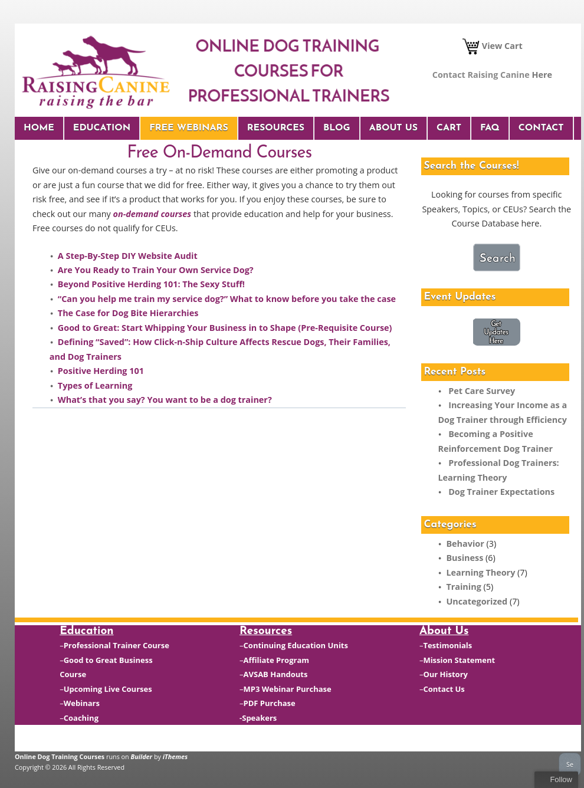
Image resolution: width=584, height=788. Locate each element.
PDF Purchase (270, 703)
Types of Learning (95, 385)
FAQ (490, 128)
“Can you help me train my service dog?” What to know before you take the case (227, 298)
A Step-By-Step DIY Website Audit (128, 255)
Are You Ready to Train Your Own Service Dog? (156, 269)
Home (39, 128)
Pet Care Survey (481, 390)
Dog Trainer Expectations (501, 491)
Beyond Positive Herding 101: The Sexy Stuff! (152, 284)
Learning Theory (480, 572)
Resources (275, 128)
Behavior (465, 543)
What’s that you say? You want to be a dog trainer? (165, 399)
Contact (541, 128)
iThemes (175, 756)
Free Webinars (188, 128)
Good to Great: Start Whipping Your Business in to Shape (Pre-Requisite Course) (225, 327)
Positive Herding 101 (101, 370)
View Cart (492, 45)
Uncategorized (476, 601)
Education (101, 128)
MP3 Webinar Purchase (288, 689)
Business (464, 557)
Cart (449, 128)
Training (463, 586)
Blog (336, 128)
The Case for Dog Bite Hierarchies (128, 313)
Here (541, 74)
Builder (142, 756)
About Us (393, 128)
